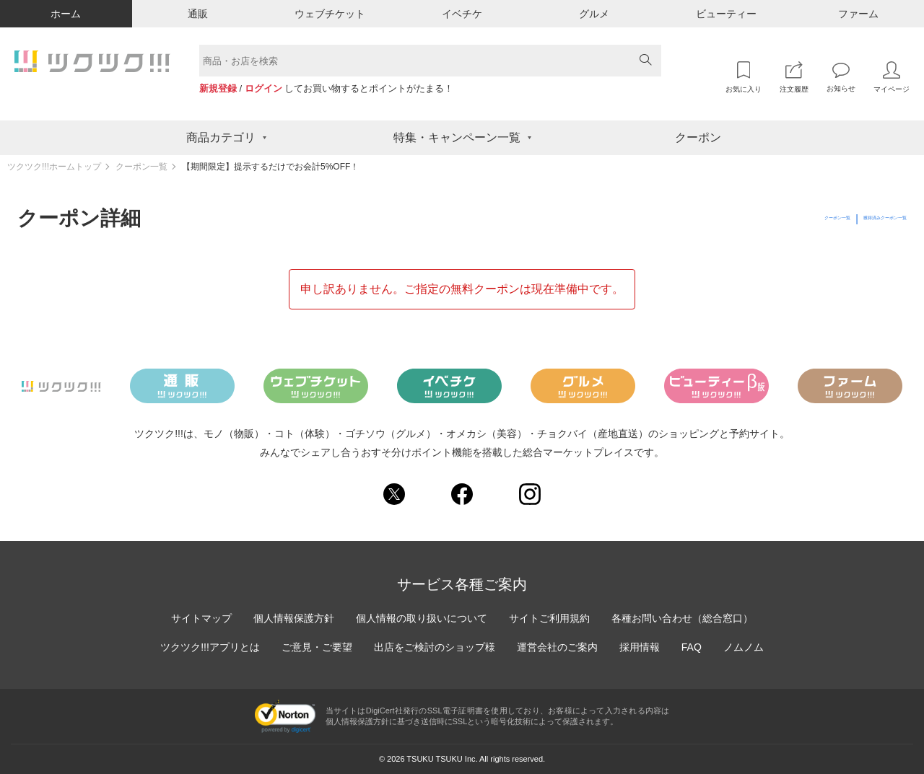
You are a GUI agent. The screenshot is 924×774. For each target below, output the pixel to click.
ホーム (66, 13)
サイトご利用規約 (549, 618)
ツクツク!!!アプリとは (210, 647)
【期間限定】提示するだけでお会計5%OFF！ (270, 167)
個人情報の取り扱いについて (421, 618)
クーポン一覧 (141, 167)
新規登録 (218, 88)
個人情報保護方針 (293, 618)
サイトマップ (201, 618)
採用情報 (639, 647)
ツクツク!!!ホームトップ (54, 167)
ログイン (263, 88)
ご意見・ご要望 (317, 647)
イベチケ (462, 13)
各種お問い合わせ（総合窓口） (682, 618)
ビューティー (726, 13)
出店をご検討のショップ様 (434, 647)
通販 (198, 13)
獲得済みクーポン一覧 (856, 219)
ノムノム (743, 647)
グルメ (594, 13)
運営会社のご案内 (557, 647)
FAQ (691, 647)
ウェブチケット (330, 13)
